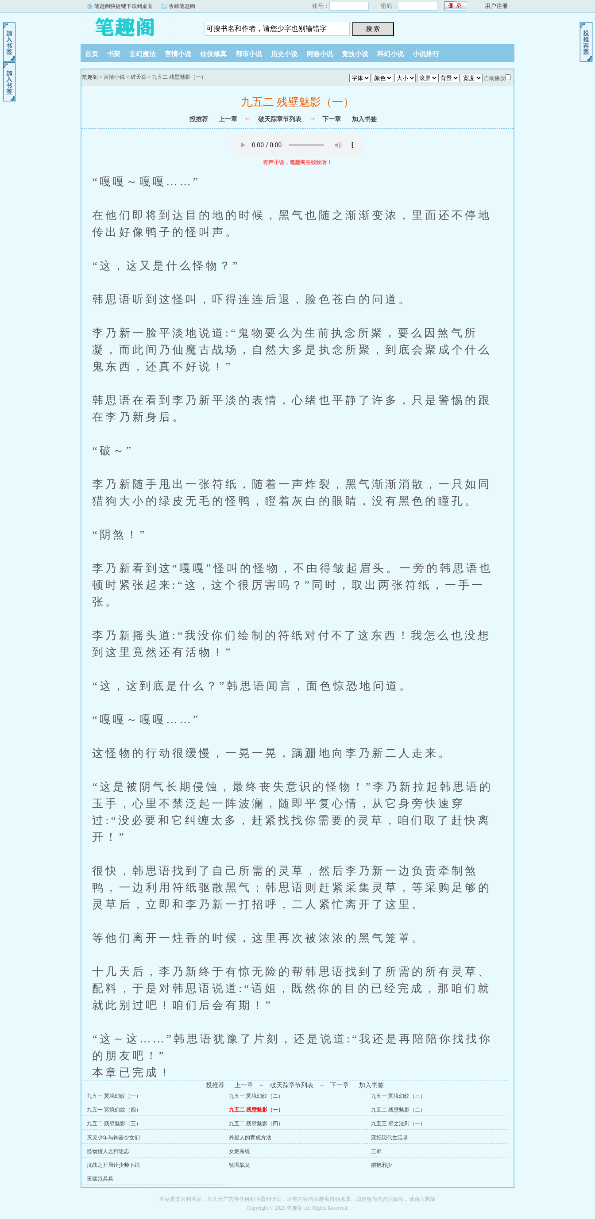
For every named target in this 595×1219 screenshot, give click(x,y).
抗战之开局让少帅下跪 (113, 1165)
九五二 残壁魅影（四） (256, 1123)
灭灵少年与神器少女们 (113, 1138)
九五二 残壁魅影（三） (114, 1123)
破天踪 (139, 77)
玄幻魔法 (142, 54)
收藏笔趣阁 (182, 6)
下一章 (331, 119)
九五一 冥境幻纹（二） (256, 1096)
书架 (113, 54)
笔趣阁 (136, 26)
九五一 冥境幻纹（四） (114, 1110)
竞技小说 (355, 54)
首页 (91, 54)
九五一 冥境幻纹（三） (398, 1096)
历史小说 (284, 54)
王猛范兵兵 (100, 1179)
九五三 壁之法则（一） (398, 1123)
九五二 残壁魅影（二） (398, 1110)
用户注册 (496, 6)
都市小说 (249, 54)
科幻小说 (390, 54)
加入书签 (364, 119)
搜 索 (373, 28)
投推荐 (198, 119)
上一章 (228, 119)
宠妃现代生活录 (389, 1138)
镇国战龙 (239, 1165)
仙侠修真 (213, 54)
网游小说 (319, 54)
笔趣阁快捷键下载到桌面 (123, 6)
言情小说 (178, 54)
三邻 (376, 1151)
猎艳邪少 (381, 1165)
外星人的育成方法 (250, 1138)
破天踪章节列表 (279, 119)
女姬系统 (239, 1151)
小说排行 (426, 54)
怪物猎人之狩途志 (108, 1151)
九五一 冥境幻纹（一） (114, 1096)
